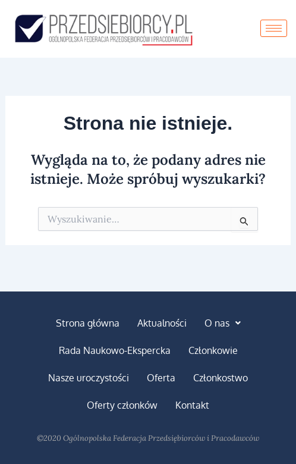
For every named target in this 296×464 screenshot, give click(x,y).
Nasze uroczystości (88, 378)
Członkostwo (220, 378)
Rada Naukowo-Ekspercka (115, 350)
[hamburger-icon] (273, 28)
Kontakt (192, 405)
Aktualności (162, 323)
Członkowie (213, 350)
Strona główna (87, 323)
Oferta (161, 378)
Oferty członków (122, 405)
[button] (223, 323)
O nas (222, 323)
